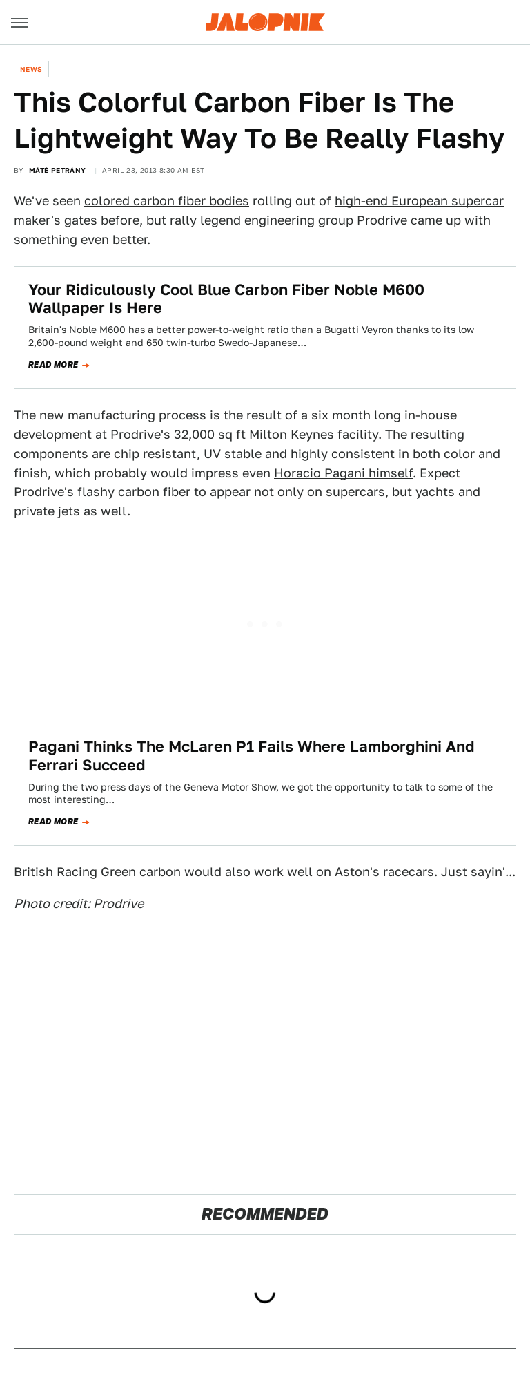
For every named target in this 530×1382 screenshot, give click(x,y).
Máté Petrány (57, 170)
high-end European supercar (419, 200)
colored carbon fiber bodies (166, 200)
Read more (53, 365)
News (31, 69)
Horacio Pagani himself (343, 473)
